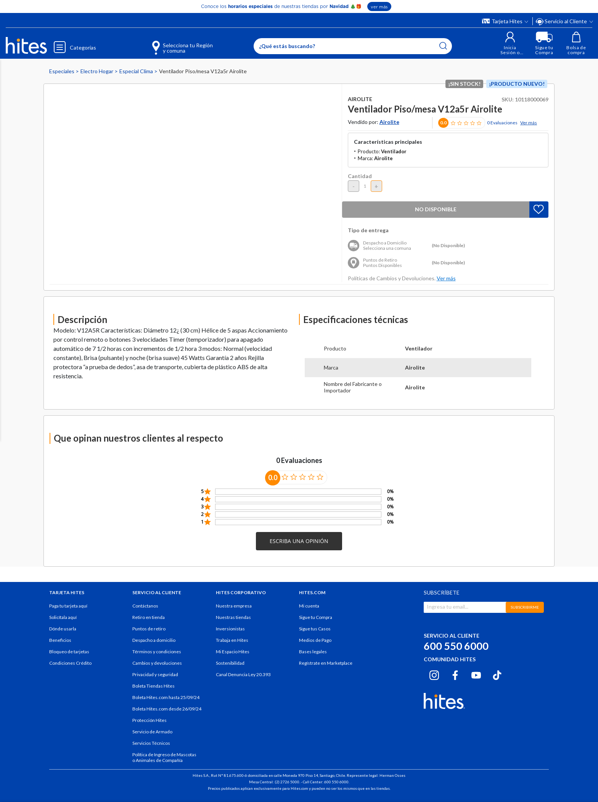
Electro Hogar (97, 71)
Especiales (62, 71)
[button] (510, 43)
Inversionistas (230, 629)
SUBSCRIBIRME (525, 607)
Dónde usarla (62, 629)
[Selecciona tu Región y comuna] (171, 43)
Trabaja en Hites (232, 640)
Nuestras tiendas (233, 617)
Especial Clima (136, 71)
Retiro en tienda (148, 617)
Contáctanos (145, 606)
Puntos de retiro (149, 629)
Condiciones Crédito (70, 663)
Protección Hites (149, 720)
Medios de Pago (315, 640)
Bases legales (313, 651)
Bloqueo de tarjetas (69, 651)
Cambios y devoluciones (157, 663)
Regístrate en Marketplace (325, 663)
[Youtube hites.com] (476, 674)
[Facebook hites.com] (455, 674)
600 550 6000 (456, 646)
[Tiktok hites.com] (497, 674)
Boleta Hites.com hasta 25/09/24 (165, 697)
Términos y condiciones (156, 651)
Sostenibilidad (230, 663)
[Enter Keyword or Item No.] (353, 46)
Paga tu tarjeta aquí (68, 606)
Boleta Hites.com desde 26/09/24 (166, 709)
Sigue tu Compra (315, 617)
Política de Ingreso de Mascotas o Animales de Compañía (164, 757)
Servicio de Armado (152, 731)
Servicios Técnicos (151, 743)
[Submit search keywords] (443, 46)
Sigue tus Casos (315, 629)
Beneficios (60, 640)
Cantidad (360, 176)
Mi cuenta (309, 606)
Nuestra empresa (234, 606)
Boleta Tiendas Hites (153, 686)
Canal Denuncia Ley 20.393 (243, 674)
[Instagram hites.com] (434, 674)
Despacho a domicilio (153, 640)
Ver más (528, 122)
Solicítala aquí (63, 617)
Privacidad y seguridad (155, 674)
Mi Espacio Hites (232, 651)
